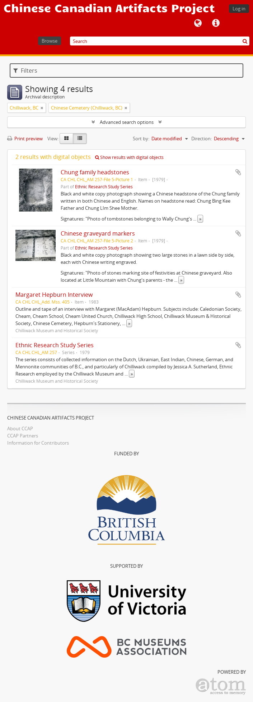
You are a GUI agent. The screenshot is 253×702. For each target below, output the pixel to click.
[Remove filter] (42, 107)
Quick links (216, 23)
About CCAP (20, 428)
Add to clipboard (238, 172)
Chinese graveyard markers (98, 233)
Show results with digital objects (129, 157)
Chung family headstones (95, 172)
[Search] (159, 41)
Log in (239, 8)
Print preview (25, 138)
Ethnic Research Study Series (104, 186)
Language (198, 23)
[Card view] (66, 138)
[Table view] (80, 138)
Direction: (201, 138)
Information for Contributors (38, 443)
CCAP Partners (22, 435)
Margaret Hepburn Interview (54, 295)
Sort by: (141, 138)
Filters (25, 70)
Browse (49, 41)
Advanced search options (127, 122)
